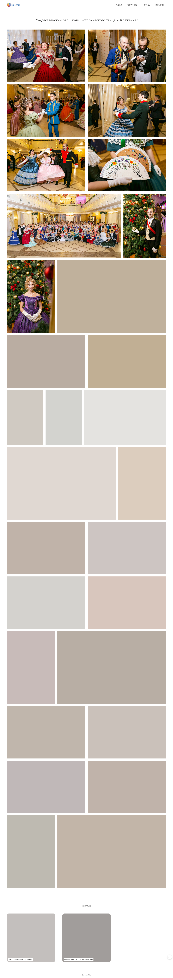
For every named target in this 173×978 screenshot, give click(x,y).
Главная (118, 5)
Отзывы (147, 5)
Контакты (159, 5)
